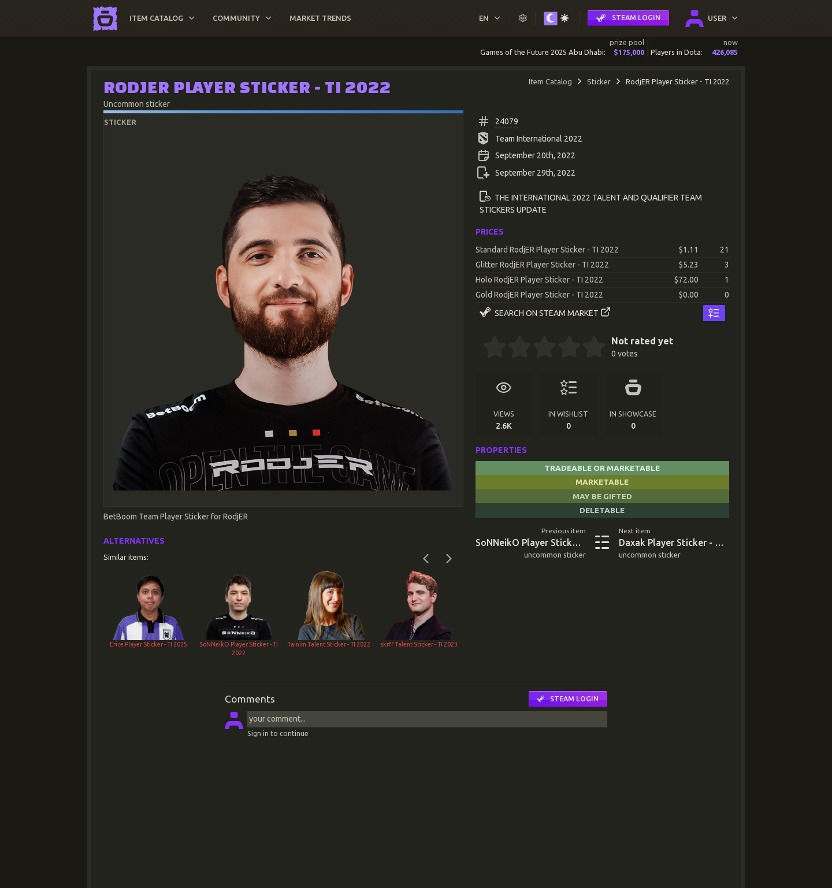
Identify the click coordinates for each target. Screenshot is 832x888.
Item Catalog (550, 81)
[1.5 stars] (513, 348)
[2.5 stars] (538, 348)
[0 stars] (479, 348)
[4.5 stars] (588, 348)
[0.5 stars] (488, 348)
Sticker (599, 81)
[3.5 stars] (563, 348)
